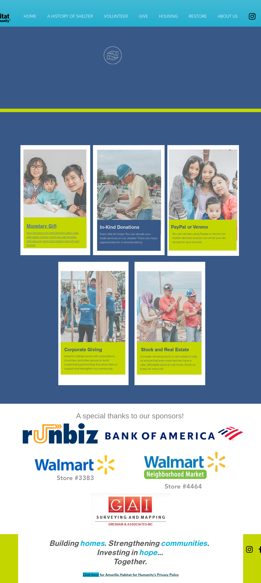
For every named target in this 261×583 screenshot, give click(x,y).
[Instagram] (252, 16)
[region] (55, 205)
